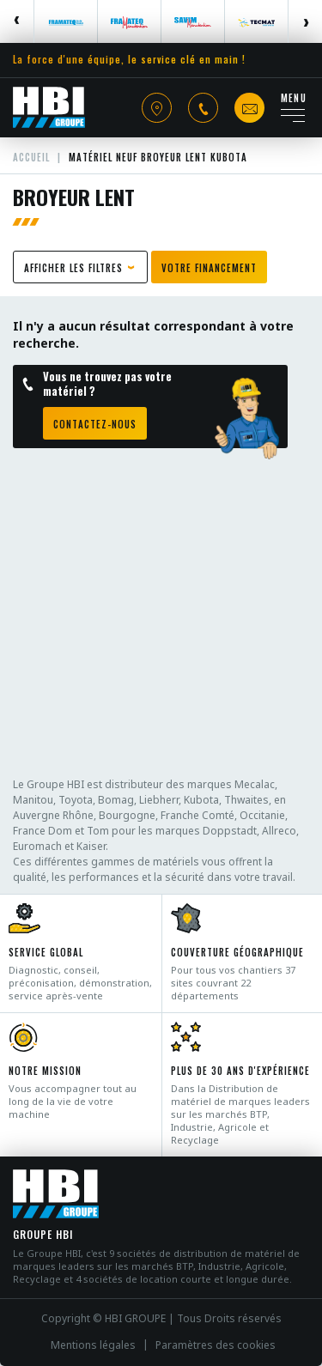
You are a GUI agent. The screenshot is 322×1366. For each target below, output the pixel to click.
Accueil (31, 157)
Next (305, 21)
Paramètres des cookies (215, 1345)
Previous (17, 21)
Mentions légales (93, 1345)
